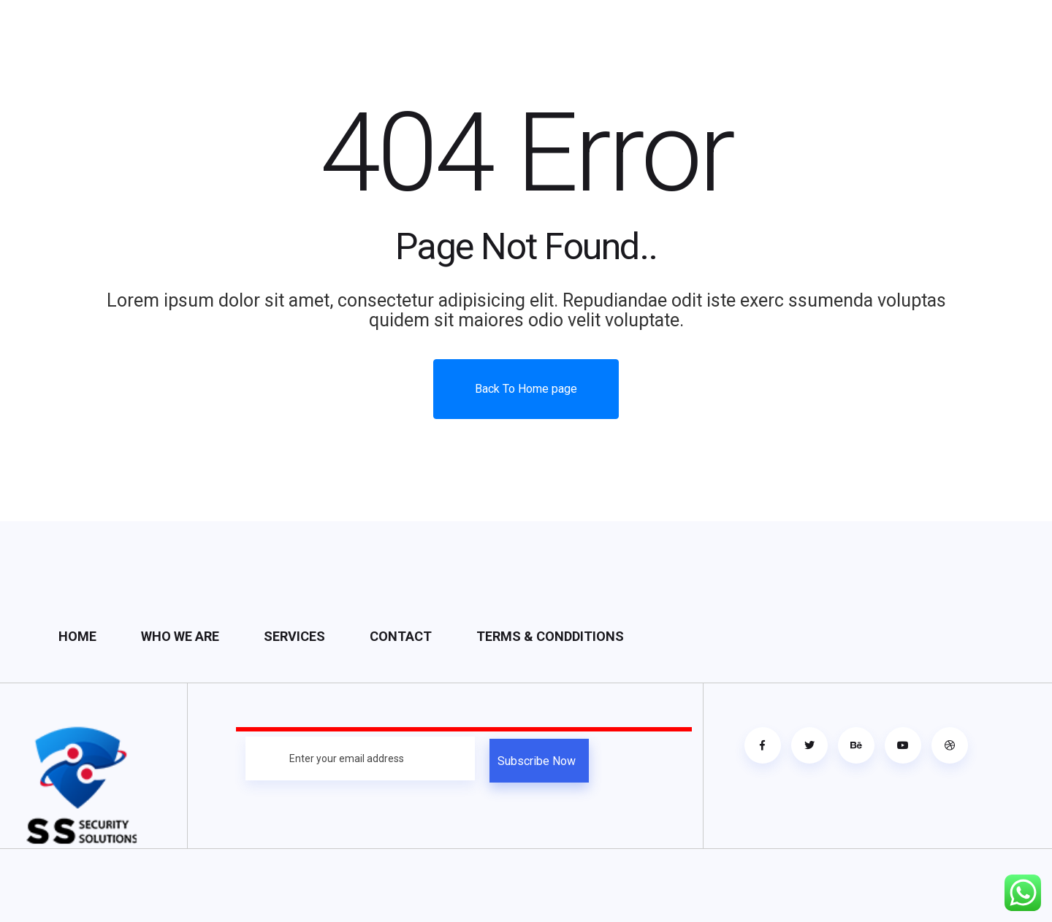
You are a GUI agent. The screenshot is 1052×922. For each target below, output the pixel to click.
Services (294, 636)
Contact (401, 636)
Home (77, 636)
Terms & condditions (550, 636)
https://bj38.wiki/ (526, 885)
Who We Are (180, 636)
